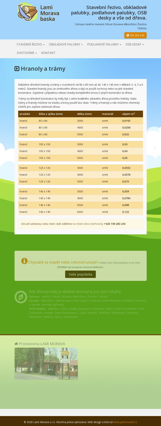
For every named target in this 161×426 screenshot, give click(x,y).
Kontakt (48, 53)
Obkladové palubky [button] (66, 44)
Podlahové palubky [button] (104, 44)
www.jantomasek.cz (125, 422)
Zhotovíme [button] (27, 53)
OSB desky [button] (135, 44)
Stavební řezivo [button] (31, 44)
